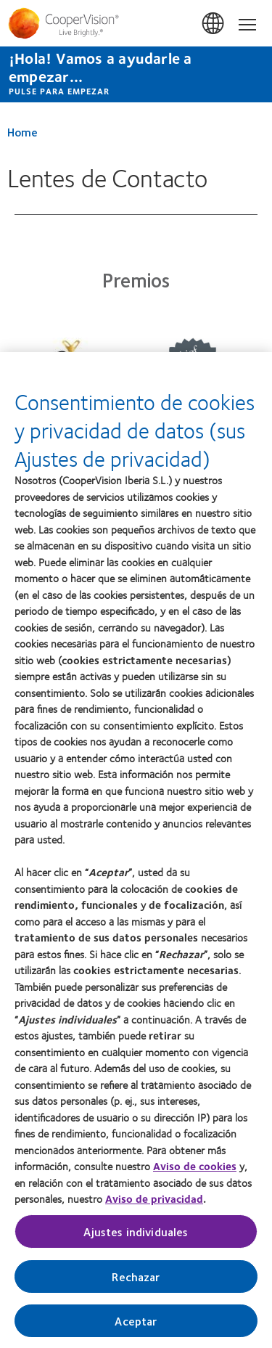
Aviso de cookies (194, 1173)
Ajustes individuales (135, 1239)
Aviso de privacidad (154, 1206)
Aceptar (136, 1328)
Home (22, 132)
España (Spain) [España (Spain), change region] (214, 24)
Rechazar (136, 1284)
